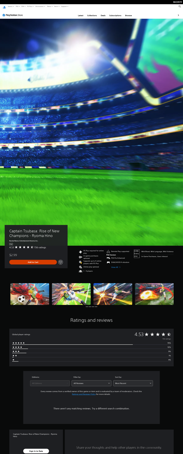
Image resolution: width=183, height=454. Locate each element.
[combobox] (50, 381)
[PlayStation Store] (13, 13)
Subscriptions (102, 13)
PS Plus (29, 6)
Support (64, 6)
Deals (89, 13)
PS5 (17, 6)
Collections (78, 13)
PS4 (22, 6)
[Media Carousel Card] (29, 292)
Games (10, 6)
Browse (115, 13)
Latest (67, 13)
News (49, 6)
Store (56, 6)
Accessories (39, 6)
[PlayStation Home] (4, 6)
